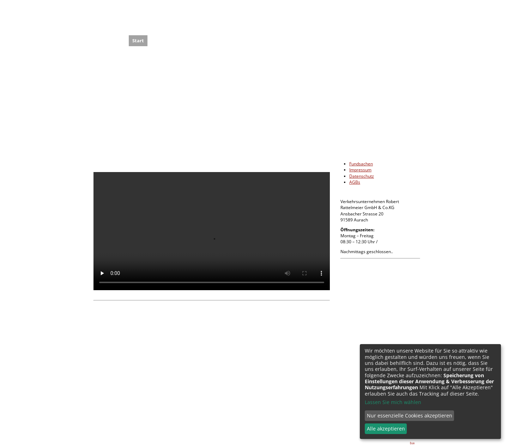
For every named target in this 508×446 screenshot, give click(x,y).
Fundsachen (361, 164)
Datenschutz (361, 176)
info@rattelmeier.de (356, 392)
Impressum (360, 170)
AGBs (354, 182)
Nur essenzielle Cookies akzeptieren (409, 415)
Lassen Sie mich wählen (393, 402)
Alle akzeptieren (386, 428)
